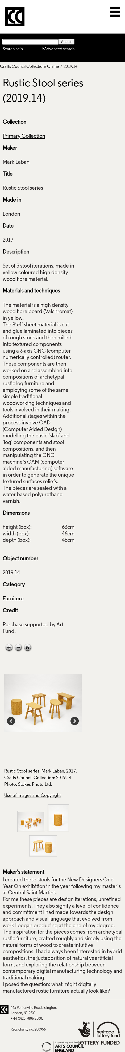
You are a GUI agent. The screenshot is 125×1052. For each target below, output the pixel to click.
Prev (11, 721)
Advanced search (59, 49)
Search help (13, 49)
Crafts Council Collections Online (29, 67)
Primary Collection (24, 136)
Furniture (13, 599)
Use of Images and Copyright (32, 795)
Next (74, 721)
